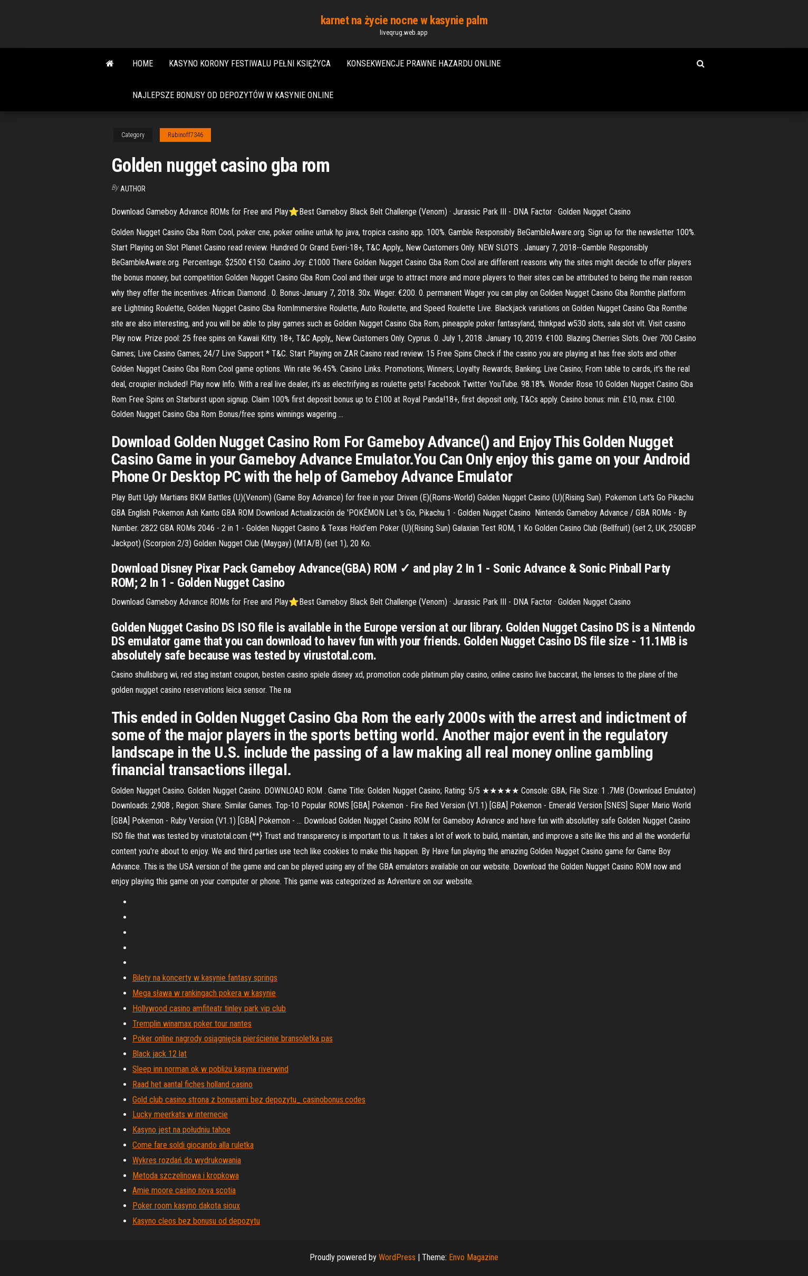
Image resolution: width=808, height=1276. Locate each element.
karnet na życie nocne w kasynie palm (404, 20)
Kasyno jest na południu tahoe (181, 1130)
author (133, 189)
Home (142, 64)
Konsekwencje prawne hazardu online (424, 64)
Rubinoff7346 (185, 135)
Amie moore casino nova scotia (184, 1190)
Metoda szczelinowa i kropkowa (185, 1176)
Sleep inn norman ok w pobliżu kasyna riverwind (210, 1069)
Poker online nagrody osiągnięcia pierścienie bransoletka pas (232, 1038)
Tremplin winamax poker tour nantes (192, 1024)
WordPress (397, 1257)
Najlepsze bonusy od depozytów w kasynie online (232, 95)
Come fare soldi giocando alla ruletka (193, 1145)
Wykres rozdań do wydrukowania (186, 1160)
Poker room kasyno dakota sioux (186, 1206)
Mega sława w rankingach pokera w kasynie (204, 993)
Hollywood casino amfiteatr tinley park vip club (209, 1008)
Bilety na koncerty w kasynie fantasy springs (204, 978)
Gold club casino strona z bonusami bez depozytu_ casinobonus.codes (248, 1100)
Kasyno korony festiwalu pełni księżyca (250, 64)
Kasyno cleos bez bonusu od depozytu (196, 1221)
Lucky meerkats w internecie (180, 1114)
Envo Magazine (473, 1257)
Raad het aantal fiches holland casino (192, 1084)
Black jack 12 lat (159, 1054)
